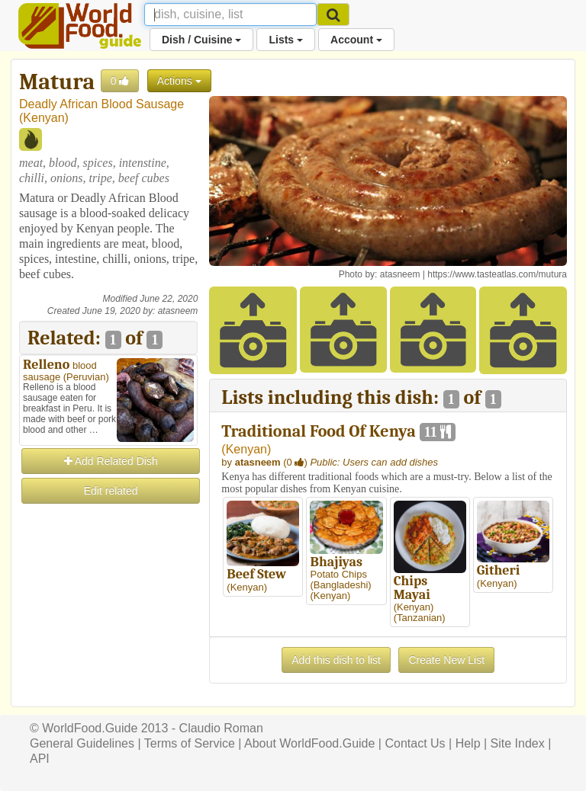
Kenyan (43, 117)
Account (356, 40)
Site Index (518, 743)
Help (468, 743)
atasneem (178, 311)
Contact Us (415, 743)
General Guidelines (82, 743)
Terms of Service (189, 743)
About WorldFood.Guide (309, 743)
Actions (179, 81)
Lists (286, 40)
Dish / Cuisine (201, 40)
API (40, 758)
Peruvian (85, 377)
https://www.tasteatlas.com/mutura (497, 274)
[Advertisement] (108, 582)
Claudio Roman (221, 728)
